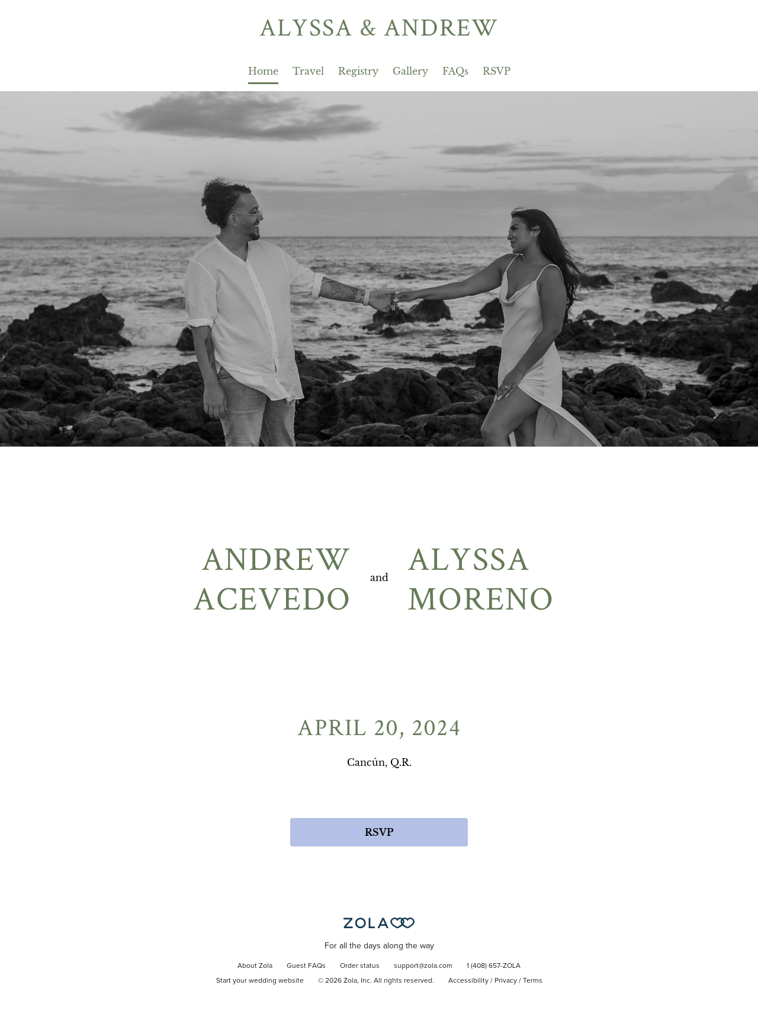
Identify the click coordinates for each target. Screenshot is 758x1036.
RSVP (496, 71)
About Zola (254, 966)
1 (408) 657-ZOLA (494, 966)
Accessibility (468, 980)
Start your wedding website (260, 980)
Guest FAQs (306, 966)
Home (263, 71)
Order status (360, 966)
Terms (532, 980)
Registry (358, 71)
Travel (308, 71)
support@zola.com (423, 966)
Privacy (505, 980)
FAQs (455, 71)
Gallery (410, 71)
